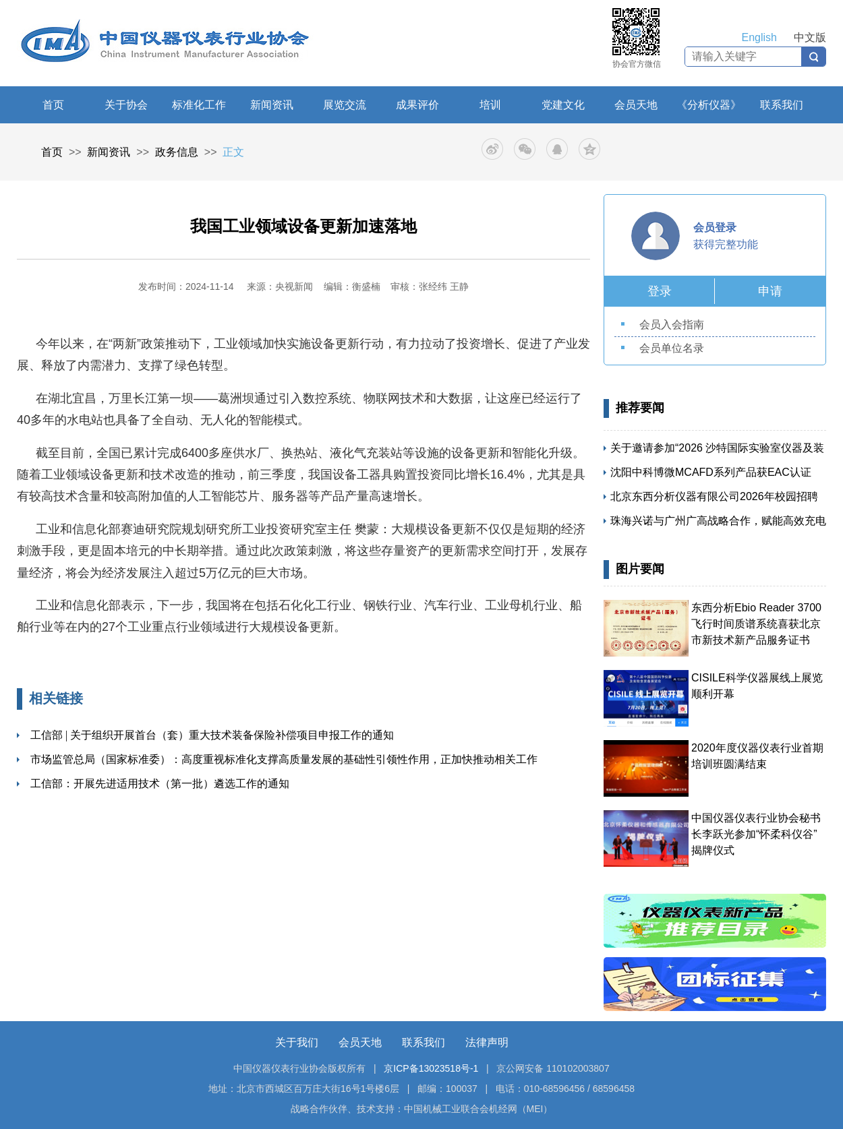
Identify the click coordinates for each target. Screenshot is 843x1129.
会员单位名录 (671, 348)
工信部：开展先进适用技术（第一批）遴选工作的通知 (159, 783)
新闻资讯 (271, 105)
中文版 (810, 37)
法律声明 (486, 1042)
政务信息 (176, 152)
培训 (490, 105)
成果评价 (417, 105)
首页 (53, 105)
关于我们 (296, 1042)
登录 (659, 291)
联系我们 (781, 105)
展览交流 (344, 105)
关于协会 (126, 105)
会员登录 (714, 227)
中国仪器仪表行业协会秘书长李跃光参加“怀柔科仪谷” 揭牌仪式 (756, 834)
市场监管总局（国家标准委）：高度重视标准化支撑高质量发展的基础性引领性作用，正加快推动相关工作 (283, 759)
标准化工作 (199, 105)
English (759, 37)
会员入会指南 (671, 324)
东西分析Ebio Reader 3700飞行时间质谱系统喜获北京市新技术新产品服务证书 (756, 624)
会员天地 (636, 105)
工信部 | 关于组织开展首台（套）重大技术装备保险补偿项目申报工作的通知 (212, 735)
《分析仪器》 (708, 105)
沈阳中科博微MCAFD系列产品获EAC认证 (710, 472)
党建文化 (563, 105)
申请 (770, 291)
